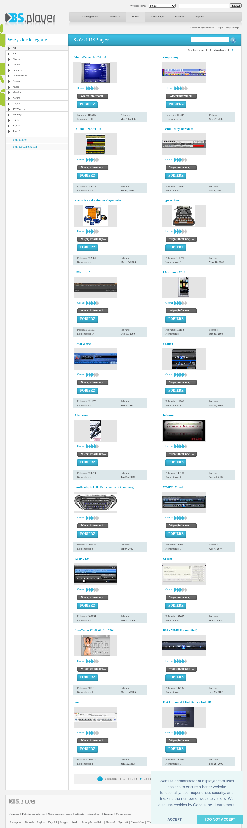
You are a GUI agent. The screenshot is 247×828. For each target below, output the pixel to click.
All (14, 47)
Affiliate (79, 813)
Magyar (64, 822)
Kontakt (108, 813)
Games (16, 81)
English (41, 822)
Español (52, 822)
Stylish (16, 125)
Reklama (14, 813)
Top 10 (16, 131)
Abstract (17, 58)
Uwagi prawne (123, 813)
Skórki (135, 16)
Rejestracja (232, 27)
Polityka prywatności (33, 813)
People (16, 103)
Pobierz (179, 16)
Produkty (114, 16)
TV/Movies (19, 108)
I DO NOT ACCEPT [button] (220, 819)
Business (17, 70)
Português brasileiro (92, 822)
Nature (16, 97)
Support (200, 16)
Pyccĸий (123, 822)
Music (16, 86)
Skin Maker (20, 139)
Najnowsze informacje (60, 813)
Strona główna (89, 16)
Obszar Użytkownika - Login (206, 27)
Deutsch (29, 822)
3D (14, 53)
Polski (75, 822)
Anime (16, 64)
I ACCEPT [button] (174, 819)
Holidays (17, 114)
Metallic (17, 92)
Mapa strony (94, 813)
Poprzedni (111, 778)
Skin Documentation (25, 146)
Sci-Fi (16, 119)
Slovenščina (137, 822)
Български (16, 822)
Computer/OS (20, 75)
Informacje (157, 16)
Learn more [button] (224, 805)
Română (110, 822)
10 (145, 778)
